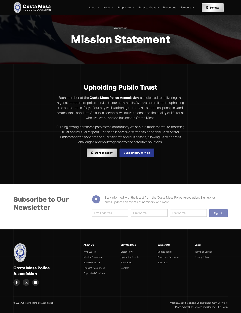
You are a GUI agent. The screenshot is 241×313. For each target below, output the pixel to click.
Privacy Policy (202, 257)
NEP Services (195, 306)
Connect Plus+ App (217, 306)
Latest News (127, 251)
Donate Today (102, 152)
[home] (32, 7)
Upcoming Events (129, 257)
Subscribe (162, 262)
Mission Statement (93, 257)
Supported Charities (137, 152)
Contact (124, 267)
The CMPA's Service (94, 267)
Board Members (92, 262)
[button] (94, 7)
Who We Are (90, 251)
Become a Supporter (168, 257)
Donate (212, 7)
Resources (169, 7)
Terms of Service (204, 251)
